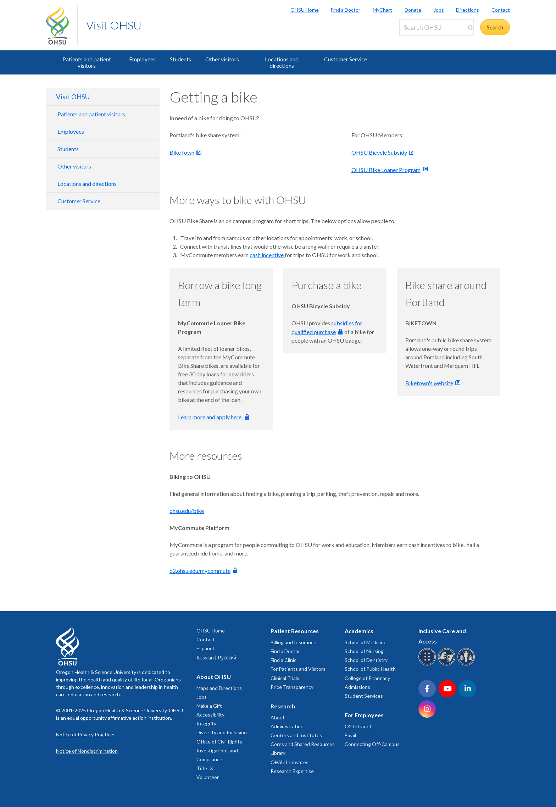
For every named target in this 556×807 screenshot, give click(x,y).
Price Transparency (292, 687)
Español (205, 648)
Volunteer (207, 777)
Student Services (364, 696)
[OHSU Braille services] (428, 664)
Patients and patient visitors (86, 62)
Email (350, 735)
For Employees (364, 715)
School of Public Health (370, 669)
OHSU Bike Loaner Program (386, 169)
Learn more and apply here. (210, 417)
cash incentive (267, 255)
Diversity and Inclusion (221, 732)
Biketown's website (429, 383)
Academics (359, 631)
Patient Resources (295, 631)
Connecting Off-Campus (372, 744)
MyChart (382, 10)
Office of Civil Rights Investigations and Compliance (219, 750)
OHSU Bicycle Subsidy (379, 152)
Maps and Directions (219, 688)
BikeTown (181, 152)
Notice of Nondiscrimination (87, 751)
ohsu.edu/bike (186, 510)
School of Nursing (364, 651)
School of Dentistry (366, 660)
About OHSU (213, 676)
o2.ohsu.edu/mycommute (199, 570)
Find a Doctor (345, 10)
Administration (287, 726)
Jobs (439, 10)
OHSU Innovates (289, 762)
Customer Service (345, 59)
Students (180, 59)
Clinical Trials (285, 678)
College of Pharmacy (367, 678)
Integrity (206, 723)
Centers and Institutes (296, 735)
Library (278, 753)
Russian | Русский (216, 657)
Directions (467, 10)
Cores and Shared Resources (303, 744)
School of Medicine (366, 642)
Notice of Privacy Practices (86, 734)
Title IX (204, 768)
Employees (142, 59)
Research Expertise (292, 771)
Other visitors (222, 59)
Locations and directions (282, 62)
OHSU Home (304, 10)
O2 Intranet (358, 726)
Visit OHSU (113, 25)
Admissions (357, 687)
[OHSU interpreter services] (467, 664)
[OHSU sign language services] (447, 664)
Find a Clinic (283, 660)
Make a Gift (209, 706)
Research (283, 706)
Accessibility (210, 715)
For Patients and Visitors (298, 669)
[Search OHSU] (436, 27)
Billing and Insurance (293, 642)
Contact (500, 10)
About (278, 717)
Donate (413, 10)
